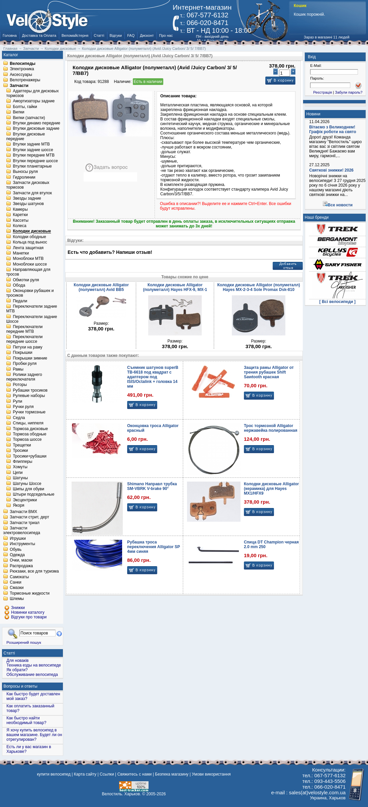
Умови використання (211, 774)
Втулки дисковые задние (36, 128)
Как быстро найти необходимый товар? (26, 720)
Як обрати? (17, 670)
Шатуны (20, 478)
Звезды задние (27, 198)
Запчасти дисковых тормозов (27, 185)
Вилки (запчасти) (29, 117)
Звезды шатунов (28, 204)
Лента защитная (28, 247)
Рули (17, 401)
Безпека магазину (171, 774)
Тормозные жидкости (30, 593)
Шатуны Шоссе (27, 483)
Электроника (22, 69)
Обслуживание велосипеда (32, 674)
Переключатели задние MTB (31, 309)
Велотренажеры (25, 80)
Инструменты (22, 544)
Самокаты (19, 577)
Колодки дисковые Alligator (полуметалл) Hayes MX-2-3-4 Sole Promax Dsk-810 (258, 287)
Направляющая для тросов (28, 272)
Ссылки (107, 774)
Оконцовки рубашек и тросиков (30, 293)
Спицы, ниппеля (28, 423)
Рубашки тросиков (30, 390)
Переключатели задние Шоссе (31, 319)
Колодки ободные (29, 236)
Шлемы (17, 599)
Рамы (18, 369)
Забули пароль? (348, 92)
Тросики (20, 450)
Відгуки (116, 35)
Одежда (17, 554)
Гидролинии (24, 177)
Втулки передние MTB (34, 155)
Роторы (20, 385)
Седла (19, 417)
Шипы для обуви (28, 489)
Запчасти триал (24, 522)
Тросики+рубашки (30, 456)
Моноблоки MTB (28, 259)
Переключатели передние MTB (24, 329)
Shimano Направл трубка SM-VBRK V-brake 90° (152, 486)
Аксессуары (21, 74)
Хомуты (20, 467)
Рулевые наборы (29, 396)
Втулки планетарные (32, 166)
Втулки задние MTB (31, 144)
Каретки (20, 215)
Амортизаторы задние (34, 101)
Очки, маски (21, 560)
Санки (15, 582)
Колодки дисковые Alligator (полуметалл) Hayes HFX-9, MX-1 (175, 287)
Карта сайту (85, 774)
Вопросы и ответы (20, 686)
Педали (20, 301)
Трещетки (22, 445)
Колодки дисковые (32, 231)
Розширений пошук (23, 642)
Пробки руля (24, 364)
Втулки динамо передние (36, 123)
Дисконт (147, 35)
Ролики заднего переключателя (24, 377)
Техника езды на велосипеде (33, 665)
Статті (99, 35)
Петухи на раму (27, 347)
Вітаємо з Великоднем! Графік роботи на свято (332, 129)
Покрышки (22, 352)
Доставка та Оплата (39, 35)
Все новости (340, 205)
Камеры (20, 209)
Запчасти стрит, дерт (29, 517)
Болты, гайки (25, 106)
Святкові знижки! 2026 (331, 170)
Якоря (18, 505)
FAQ (130, 35)
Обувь (15, 549)
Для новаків (17, 660)
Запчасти (19, 85)
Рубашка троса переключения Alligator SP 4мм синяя (153, 547)
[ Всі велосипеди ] (337, 301)
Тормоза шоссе (27, 439)
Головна (10, 35)
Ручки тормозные (29, 412)
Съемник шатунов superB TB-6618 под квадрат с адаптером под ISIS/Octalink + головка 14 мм (152, 377)
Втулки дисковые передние (25, 136)
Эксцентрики (25, 500)
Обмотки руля (26, 280)
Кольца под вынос (30, 242)
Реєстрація (322, 92)
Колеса (19, 225)
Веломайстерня (75, 35)
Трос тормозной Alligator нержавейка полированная (270, 428)
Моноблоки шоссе (30, 264)
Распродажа (21, 566)
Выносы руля (25, 172)
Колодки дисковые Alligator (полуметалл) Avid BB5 (101, 287)
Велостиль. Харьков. (121, 794)
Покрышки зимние (30, 358)
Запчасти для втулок (32, 193)
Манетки (21, 253)
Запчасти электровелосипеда (21, 530)
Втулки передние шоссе (35, 161)
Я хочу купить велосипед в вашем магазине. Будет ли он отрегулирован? (34, 735)
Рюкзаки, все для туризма (34, 571)
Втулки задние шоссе (33, 149)
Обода (19, 285)
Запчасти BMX (23, 511)
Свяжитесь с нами (134, 774)
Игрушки (18, 538)
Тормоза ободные (29, 434)
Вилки (18, 112)
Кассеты (20, 220)
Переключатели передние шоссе (24, 339)
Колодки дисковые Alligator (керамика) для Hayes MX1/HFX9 (271, 489)
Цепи (17, 472)
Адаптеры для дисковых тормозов (32, 93)
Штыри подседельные (33, 494)
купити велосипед (53, 774)
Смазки (16, 588)
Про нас (166, 35)
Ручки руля (23, 406)
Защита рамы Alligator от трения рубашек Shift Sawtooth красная (269, 372)
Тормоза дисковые (30, 428)
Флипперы (22, 461)
